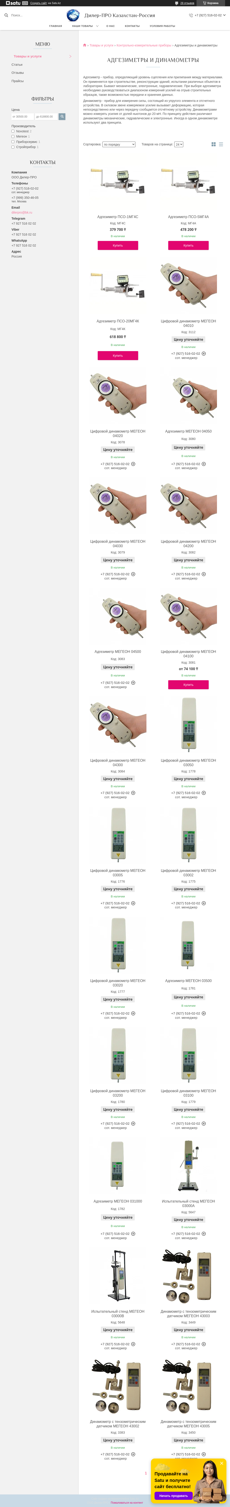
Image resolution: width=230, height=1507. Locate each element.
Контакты (132, 26)
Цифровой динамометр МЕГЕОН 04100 (188, 654)
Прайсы (17, 81)
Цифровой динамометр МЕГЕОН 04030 (118, 544)
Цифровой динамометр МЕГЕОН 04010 (188, 323)
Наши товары (82, 26)
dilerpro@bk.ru (21, 212)
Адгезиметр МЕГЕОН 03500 (188, 981)
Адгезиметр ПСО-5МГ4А (188, 217)
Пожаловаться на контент (127, 1502)
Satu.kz (134, 1498)
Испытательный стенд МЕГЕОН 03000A (188, 1203)
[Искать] (6, 15)
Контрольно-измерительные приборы (144, 45)
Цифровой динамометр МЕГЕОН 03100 (188, 1093)
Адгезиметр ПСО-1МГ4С (117, 217)
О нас (110, 26)
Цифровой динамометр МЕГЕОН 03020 (118, 983)
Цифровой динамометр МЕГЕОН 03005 (118, 873)
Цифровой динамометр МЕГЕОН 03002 (188, 873)
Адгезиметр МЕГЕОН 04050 (188, 431)
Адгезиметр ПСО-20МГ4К (118, 321)
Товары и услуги (28, 56)
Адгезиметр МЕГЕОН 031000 (118, 1201)
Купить (118, 245)
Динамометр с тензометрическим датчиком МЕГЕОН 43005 (188, 1424)
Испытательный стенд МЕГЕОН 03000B (117, 1314)
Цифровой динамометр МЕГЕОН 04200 (188, 544)
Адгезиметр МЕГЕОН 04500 (118, 652)
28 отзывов (187, 3)
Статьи (16, 64)
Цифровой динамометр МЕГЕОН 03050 (188, 763)
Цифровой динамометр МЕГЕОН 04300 (118, 763)
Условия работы (162, 26)
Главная (55, 26)
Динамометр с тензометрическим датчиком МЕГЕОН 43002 (118, 1424)
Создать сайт (38, 3)
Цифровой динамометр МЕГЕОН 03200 (118, 1093)
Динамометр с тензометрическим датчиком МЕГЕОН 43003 (188, 1314)
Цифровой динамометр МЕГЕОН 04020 (118, 433)
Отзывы (17, 72)
